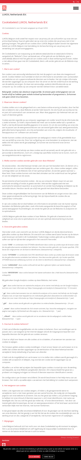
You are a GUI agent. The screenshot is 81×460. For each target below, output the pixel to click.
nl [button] (78, 2)
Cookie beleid (48, 457)
